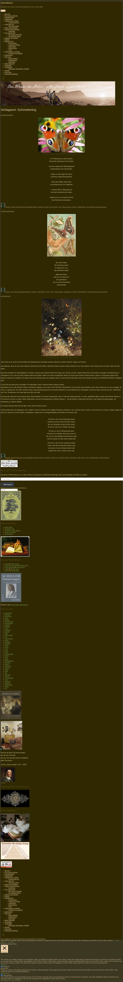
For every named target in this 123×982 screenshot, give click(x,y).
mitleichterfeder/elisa (11, 565)
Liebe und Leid (9, 24)
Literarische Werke (14, 45)
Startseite (7, 14)
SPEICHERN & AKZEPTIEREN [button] (11, 980)
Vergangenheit (9, 678)
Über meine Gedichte (11, 16)
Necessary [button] (4, 964)
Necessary (6, 966)
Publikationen (12, 60)
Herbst (7, 640)
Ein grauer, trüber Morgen (12, 530)
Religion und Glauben (11, 38)
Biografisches (12, 43)
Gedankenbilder (9, 17)
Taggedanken (9, 19)
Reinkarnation (9, 661)
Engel (6, 618)
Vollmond (8, 683)
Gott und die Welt (10, 33)
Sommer (7, 668)
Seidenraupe (68, 292)
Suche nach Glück (10, 532)
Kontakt (7, 70)
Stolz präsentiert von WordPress (36, 939)
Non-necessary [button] (5, 973)
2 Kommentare (8, 459)
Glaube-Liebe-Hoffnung (12, 29)
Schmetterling (7, 115)
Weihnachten (8, 685)
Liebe (6, 650)
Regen (6, 659)
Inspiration (5, 296)
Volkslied (7, 681)
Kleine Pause (9, 527)
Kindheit (7, 644)
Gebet (6, 628)
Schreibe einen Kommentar (98, 207)
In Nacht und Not (13, 22)
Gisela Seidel (53, 207)
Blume (41, 457)
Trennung (7, 674)
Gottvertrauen (9, 534)
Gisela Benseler (9, 567)
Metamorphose (67, 207)
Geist (6, 633)
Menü (3, 10)
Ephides (7, 40)
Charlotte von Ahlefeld (15, 53)
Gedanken (8, 630)
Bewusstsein (35, 457)
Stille (6, 671)
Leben (6, 647)
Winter (7, 686)
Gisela (7, 207)
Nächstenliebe (9, 654)
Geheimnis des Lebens (11, 21)
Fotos (10, 50)
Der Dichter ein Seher (15, 34)
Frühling (40, 207)
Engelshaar (11, 31)
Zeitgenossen (9, 55)
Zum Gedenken (13, 58)
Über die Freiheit (13, 26)
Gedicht (46, 207)
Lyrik (60, 207)
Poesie (74, 207)
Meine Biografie (10, 63)
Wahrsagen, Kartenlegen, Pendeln (18, 69)
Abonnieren (7, 484)
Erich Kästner (9, 621)
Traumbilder (8, 67)
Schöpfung (8, 666)
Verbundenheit (7, 211)
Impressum (11, 62)
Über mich (8, 57)
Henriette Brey (9, 41)
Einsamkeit (8, 616)
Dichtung (34, 207)
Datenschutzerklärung (11, 74)
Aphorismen (12, 46)
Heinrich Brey (12, 48)
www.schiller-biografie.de (19, 605)
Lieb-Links (8, 72)
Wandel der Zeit (9, 529)
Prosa (87, 457)
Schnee (7, 664)
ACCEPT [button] (11, 942)
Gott (57, 457)
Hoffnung (7, 642)
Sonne (6, 669)
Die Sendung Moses (14, 36)
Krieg (6, 645)
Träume (74, 292)
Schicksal (7, 662)
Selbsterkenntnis (104, 457)
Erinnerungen (9, 623)
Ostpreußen (8, 65)
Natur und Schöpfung (11, 28)
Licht (6, 649)
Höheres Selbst (64, 457)
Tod (6, 673)
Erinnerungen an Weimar (12, 51)
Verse (88, 207)
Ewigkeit (7, 625)
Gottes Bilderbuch (7, 3)
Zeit (6, 688)
